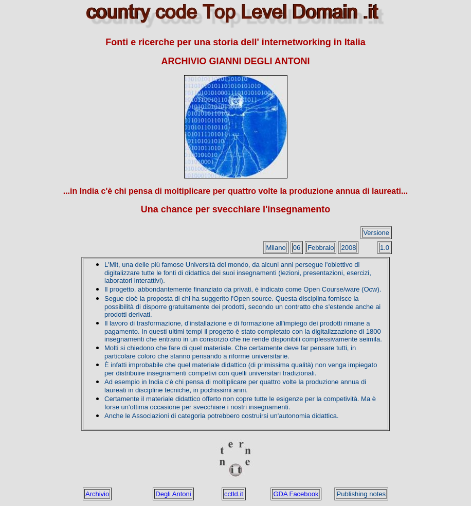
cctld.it (233, 494)
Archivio (97, 494)
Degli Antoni (173, 494)
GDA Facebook (295, 494)
